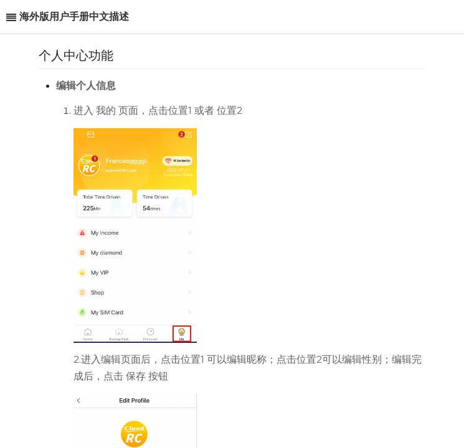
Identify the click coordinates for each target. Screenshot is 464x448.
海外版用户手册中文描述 (74, 16)
